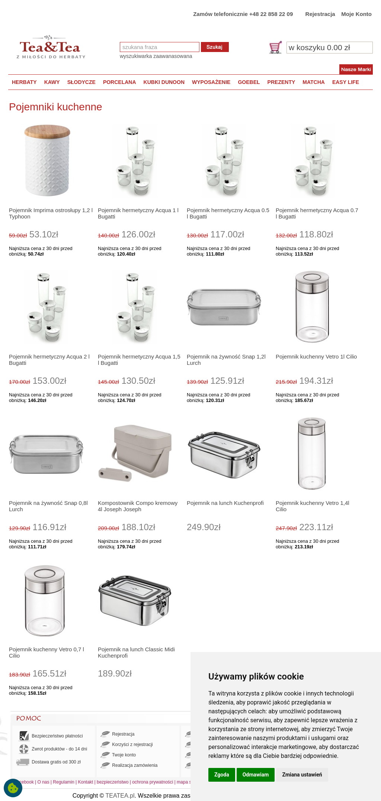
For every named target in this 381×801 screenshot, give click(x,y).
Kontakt (85, 782)
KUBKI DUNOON (164, 82)
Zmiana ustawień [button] (302, 775)
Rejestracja (320, 14)
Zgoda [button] (221, 775)
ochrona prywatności (152, 782)
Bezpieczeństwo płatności (49, 736)
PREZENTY (281, 82)
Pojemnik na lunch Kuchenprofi (225, 503)
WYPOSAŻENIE (211, 82)
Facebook (24, 782)
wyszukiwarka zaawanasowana (156, 56)
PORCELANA (119, 82)
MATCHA (313, 82)
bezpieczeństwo (112, 782)
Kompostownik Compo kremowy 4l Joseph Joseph (137, 506)
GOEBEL (249, 82)
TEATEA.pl (120, 795)
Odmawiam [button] (256, 775)
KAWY (52, 82)
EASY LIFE (345, 82)
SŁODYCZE (81, 82)
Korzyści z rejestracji (126, 745)
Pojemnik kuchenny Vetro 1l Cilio (316, 356)
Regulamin (63, 782)
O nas (43, 782)
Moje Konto (356, 14)
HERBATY (24, 82)
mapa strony (189, 782)
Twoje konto (118, 755)
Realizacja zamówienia (128, 765)
